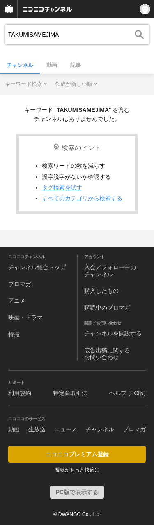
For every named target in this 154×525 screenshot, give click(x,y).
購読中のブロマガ (107, 307)
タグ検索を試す (62, 187)
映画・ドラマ (25, 317)
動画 (51, 65)
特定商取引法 (70, 393)
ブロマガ (19, 284)
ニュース (65, 429)
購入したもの (101, 290)
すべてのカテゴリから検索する (82, 198)
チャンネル (20, 65)
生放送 (37, 429)
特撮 (14, 334)
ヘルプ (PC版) (127, 393)
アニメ (16, 300)
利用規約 (19, 393)
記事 (75, 65)
